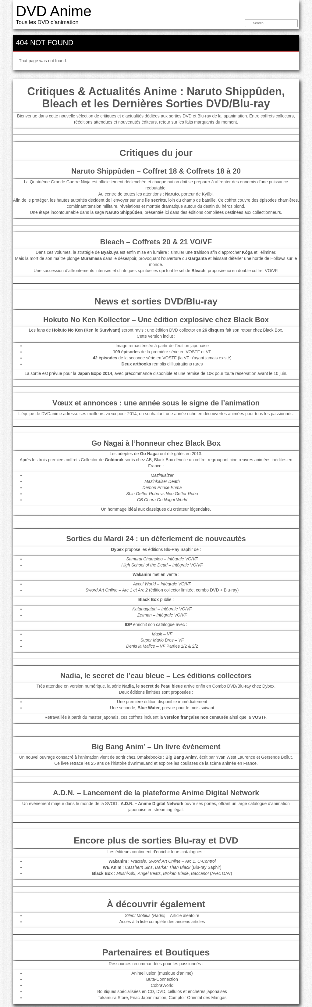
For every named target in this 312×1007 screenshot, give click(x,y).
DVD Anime (53, 11)
